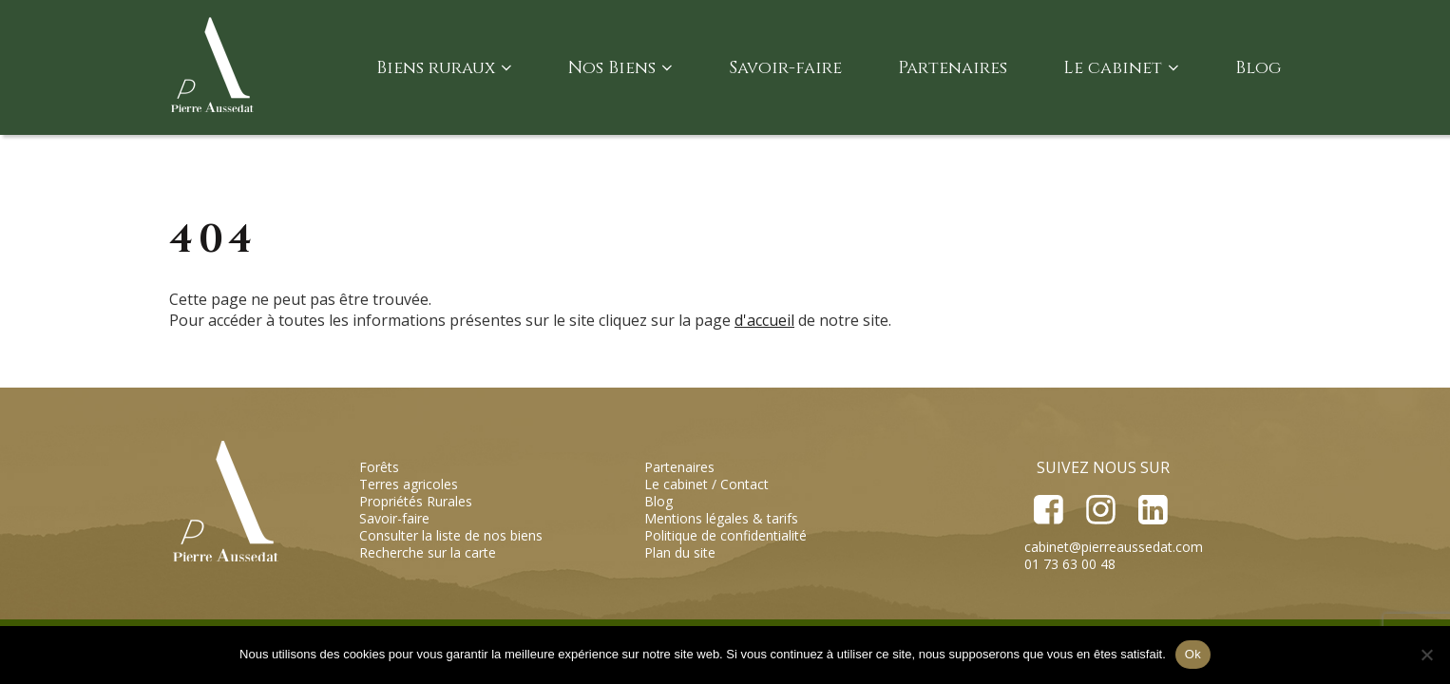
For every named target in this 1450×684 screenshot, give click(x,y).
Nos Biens (620, 68)
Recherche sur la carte (427, 552)
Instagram (1100, 509)
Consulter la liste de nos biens (451, 535)
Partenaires (952, 68)
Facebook (1048, 509)
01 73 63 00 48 (1070, 564)
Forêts (379, 467)
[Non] (1426, 654)
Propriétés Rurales (415, 501)
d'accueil (764, 320)
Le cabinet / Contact (706, 484)
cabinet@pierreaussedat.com (1113, 547)
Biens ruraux (444, 68)
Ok (1193, 654)
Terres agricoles (408, 484)
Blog (1258, 68)
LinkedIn (1151, 509)
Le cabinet (1121, 68)
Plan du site (679, 552)
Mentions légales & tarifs (721, 518)
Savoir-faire (785, 68)
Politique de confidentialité (725, 535)
